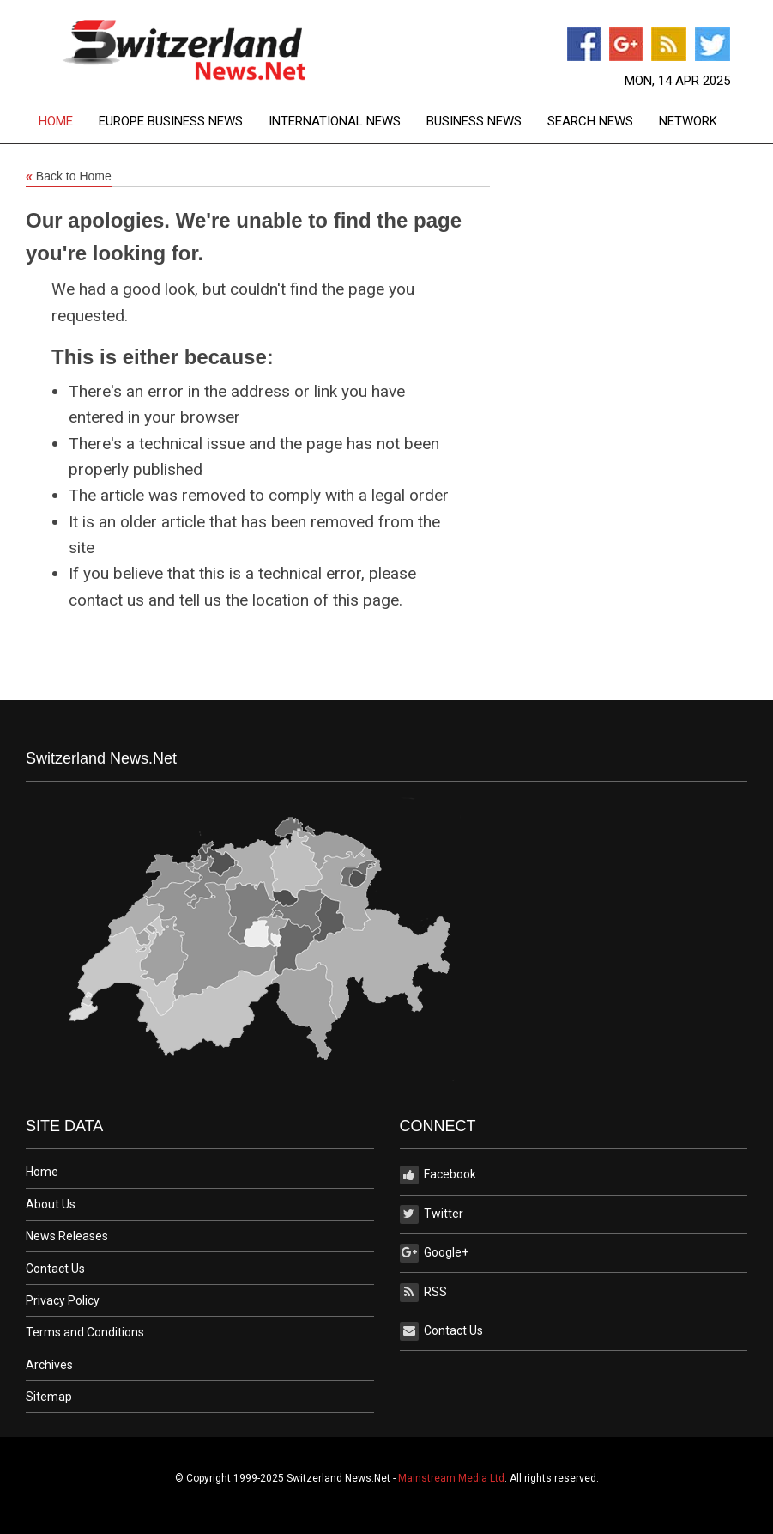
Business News (474, 121)
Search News (590, 121)
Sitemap (49, 1396)
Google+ (434, 1253)
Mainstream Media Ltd (451, 1478)
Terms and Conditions (85, 1332)
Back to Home (69, 177)
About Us (50, 1204)
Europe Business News (171, 121)
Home (56, 121)
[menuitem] (69, 121)
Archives (49, 1365)
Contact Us (55, 1268)
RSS (423, 1292)
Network (688, 121)
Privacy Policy (63, 1300)
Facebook (438, 1175)
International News (335, 121)
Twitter (431, 1214)
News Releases (67, 1236)
